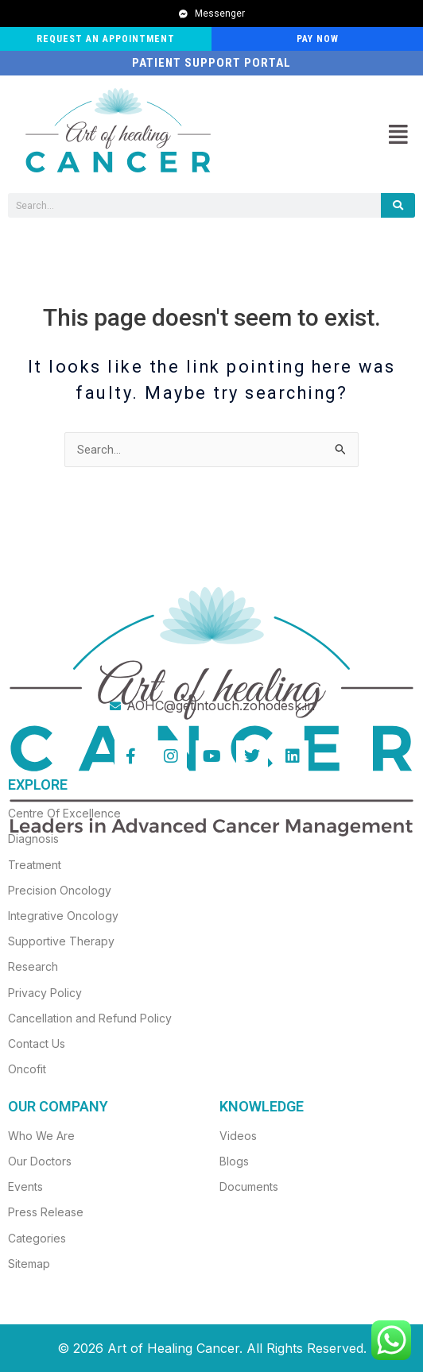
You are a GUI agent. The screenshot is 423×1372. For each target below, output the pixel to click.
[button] (398, 134)
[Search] (398, 205)
